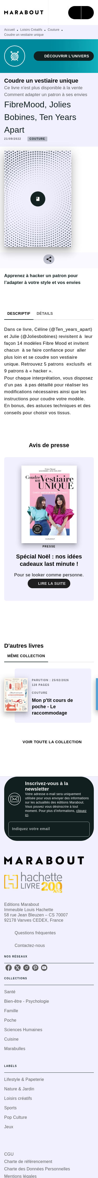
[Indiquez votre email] (42, 829)
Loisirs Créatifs (31, 30)
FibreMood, (26, 104)
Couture (53, 30)
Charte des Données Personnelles (37, 1169)
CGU (9, 1154)
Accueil (9, 30)
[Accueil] (26, 12)
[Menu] (81, 12)
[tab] (18, 313)
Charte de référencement (28, 1161)
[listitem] (8, 967)
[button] (64, 56)
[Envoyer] (83, 829)
